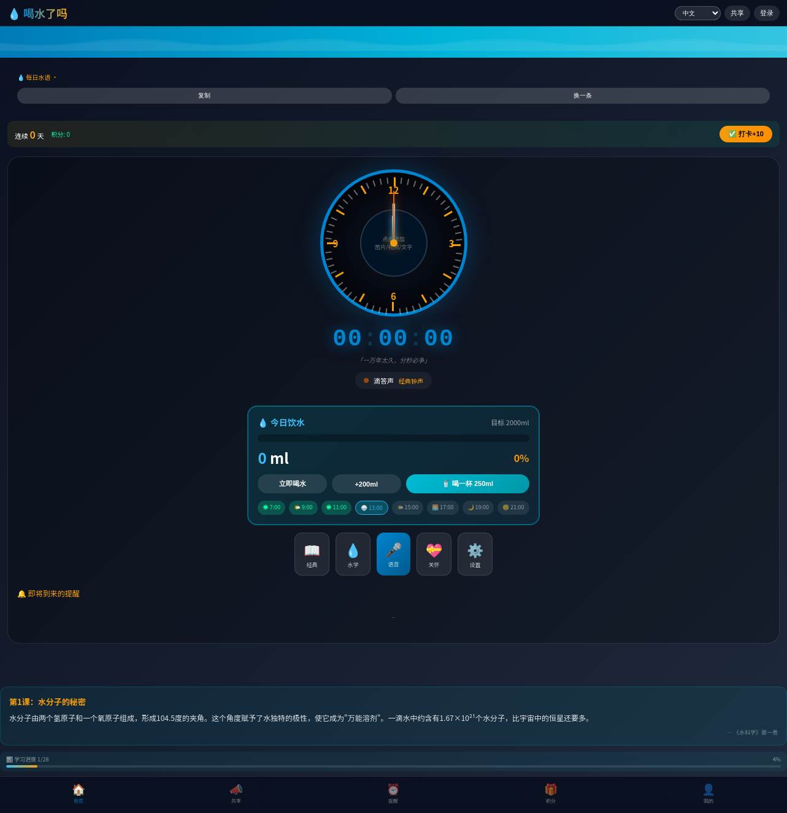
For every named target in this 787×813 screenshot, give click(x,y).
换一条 (583, 95)
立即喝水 (292, 483)
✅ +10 (746, 133)
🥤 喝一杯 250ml (467, 483)
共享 (737, 13)
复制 (204, 95)
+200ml (366, 484)
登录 (767, 13)
